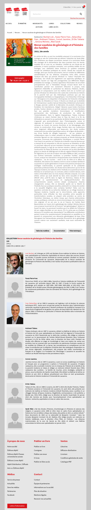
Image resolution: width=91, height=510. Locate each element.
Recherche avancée (77, 18)
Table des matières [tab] (42, 231)
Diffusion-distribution (68, 450)
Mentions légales (40, 495)
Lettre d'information (17, 506)
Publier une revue (40, 454)
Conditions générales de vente (72, 458)
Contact (37, 480)
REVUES (79, 23)
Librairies (64, 446)
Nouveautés (38, 23)
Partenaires (11, 491)
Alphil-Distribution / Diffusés (17, 464)
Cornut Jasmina (63, 39)
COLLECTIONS (65, 23)
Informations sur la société (43, 487)
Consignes (38, 450)
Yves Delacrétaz (31, 303)
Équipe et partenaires (42, 483)
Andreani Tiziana (47, 39)
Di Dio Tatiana (78, 39)
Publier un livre (39, 446)
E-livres (36, 458)
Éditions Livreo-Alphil (15, 460)
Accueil (9, 23)
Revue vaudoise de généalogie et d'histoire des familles (39, 238)
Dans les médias (13, 487)
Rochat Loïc (48, 36)
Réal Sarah (55, 41)
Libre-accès (53, 27)
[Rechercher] (58, 14)
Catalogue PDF (66, 462)
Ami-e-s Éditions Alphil (15, 468)
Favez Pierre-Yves (63, 36)
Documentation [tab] (59, 231)
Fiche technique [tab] (75, 231)
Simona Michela (42, 41)
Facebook (10, 495)
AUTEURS (39, 27)
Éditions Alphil (12, 450)
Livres (51, 23)
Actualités (11, 483)
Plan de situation (40, 491)
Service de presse (13, 480)
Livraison (64, 454)
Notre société (12, 446)
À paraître (22, 23)
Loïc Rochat (29, 253)
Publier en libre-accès (42, 462)
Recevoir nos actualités (42, 499)
